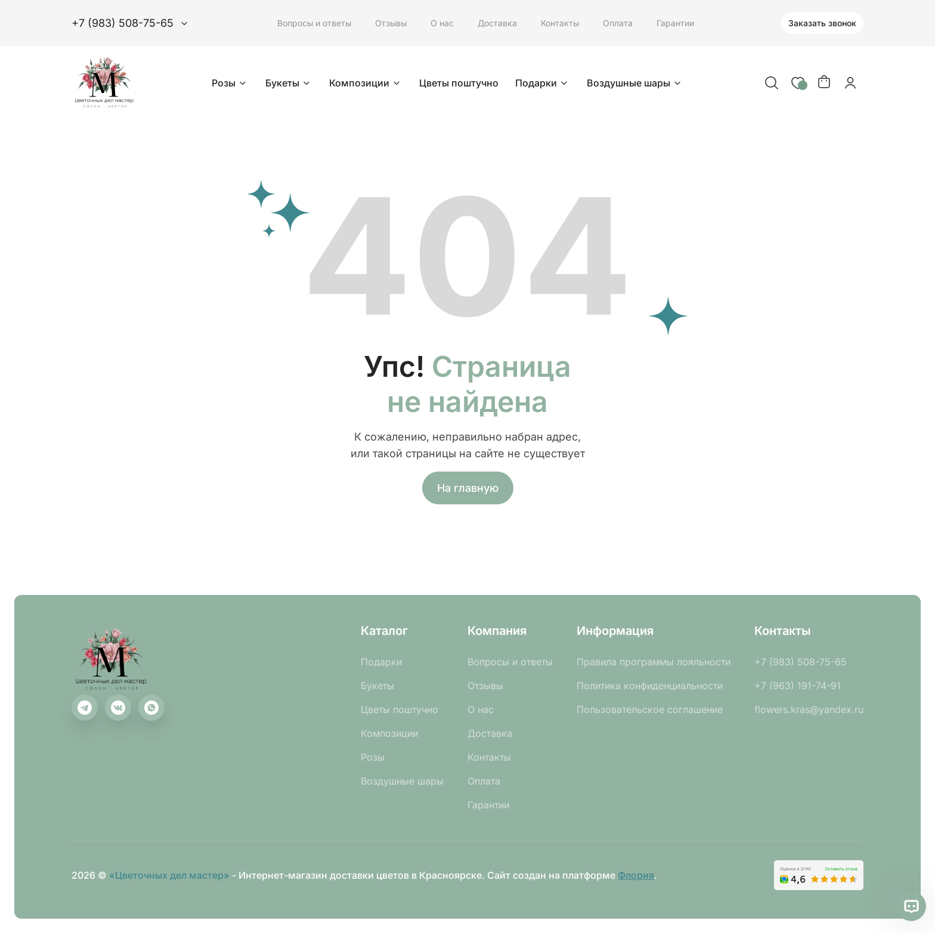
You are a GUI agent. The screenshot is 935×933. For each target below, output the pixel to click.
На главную (468, 488)
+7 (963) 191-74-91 (797, 686)
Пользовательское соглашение (650, 709)
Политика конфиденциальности (650, 686)
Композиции (366, 83)
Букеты (288, 83)
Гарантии (675, 23)
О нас (442, 23)
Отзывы (391, 23)
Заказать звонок (822, 23)
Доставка (497, 23)
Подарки (542, 83)
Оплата (618, 23)
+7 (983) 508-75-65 (800, 662)
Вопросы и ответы (314, 23)
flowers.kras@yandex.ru (808, 709)
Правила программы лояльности (653, 662)
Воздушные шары (635, 83)
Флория (636, 875)
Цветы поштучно (459, 83)
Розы (230, 83)
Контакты (560, 23)
